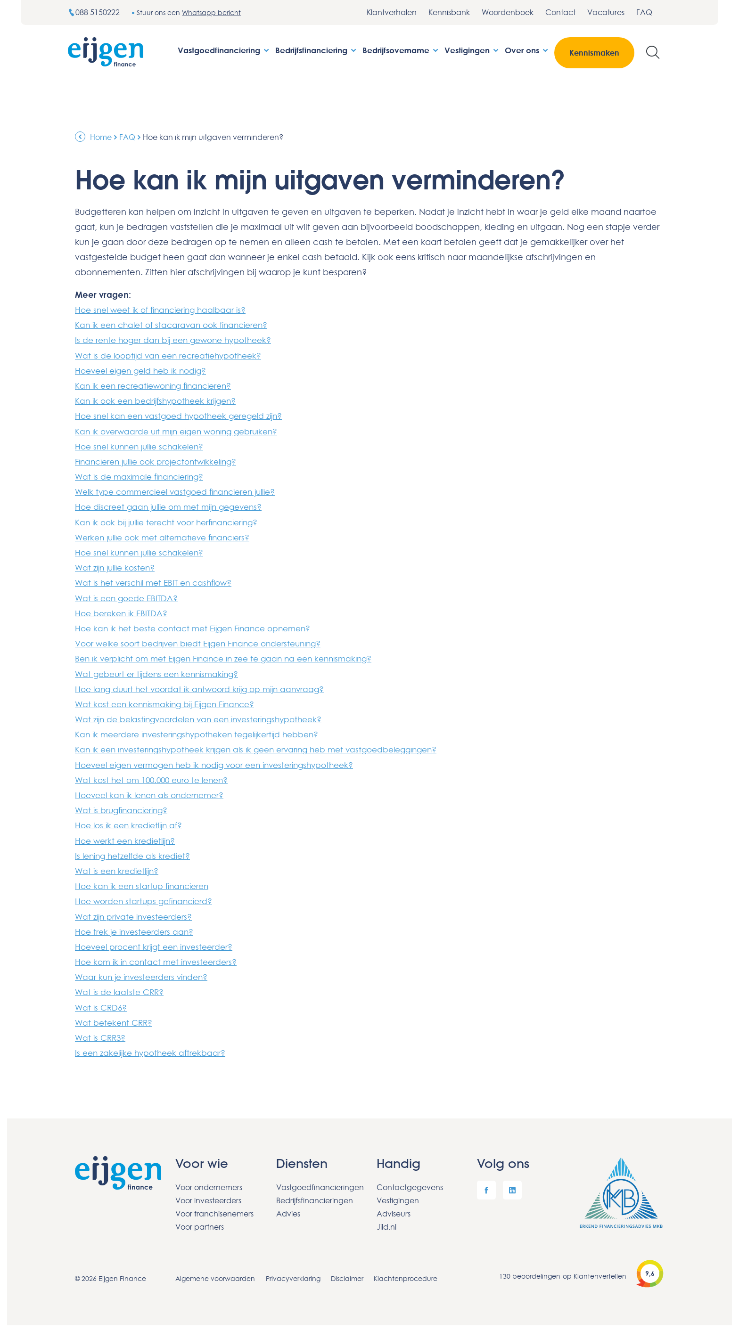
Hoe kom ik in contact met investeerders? (160, 958)
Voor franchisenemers (214, 1209)
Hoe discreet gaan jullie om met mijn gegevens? (175, 505)
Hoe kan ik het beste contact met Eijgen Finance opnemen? (200, 626)
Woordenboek (508, 12)
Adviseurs (394, 1209)
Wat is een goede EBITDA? (129, 596)
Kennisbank (449, 12)
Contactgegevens (410, 1182)
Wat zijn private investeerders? (137, 912)
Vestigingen (472, 50)
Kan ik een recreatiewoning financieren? (159, 385)
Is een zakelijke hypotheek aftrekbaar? (154, 1048)
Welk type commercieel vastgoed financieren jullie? (183, 490)
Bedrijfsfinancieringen (314, 1195)
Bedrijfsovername (401, 50)
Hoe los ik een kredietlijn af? (132, 822)
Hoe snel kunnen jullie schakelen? (144, 445)
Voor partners (199, 1222)
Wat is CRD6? (102, 1003)
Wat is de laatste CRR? (121, 988)
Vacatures (605, 12)
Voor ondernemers (208, 1182)
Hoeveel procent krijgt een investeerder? (159, 943)
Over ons (527, 50)
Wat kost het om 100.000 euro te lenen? (156, 777)
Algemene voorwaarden (215, 1274)
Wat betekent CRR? (115, 1018)
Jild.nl (386, 1222)
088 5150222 (95, 12)
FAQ (644, 12)
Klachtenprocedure (408, 1274)
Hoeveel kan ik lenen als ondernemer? (154, 792)
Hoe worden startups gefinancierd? (147, 897)
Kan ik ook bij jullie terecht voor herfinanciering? (174, 520)
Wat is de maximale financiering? (144, 475)
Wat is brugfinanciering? (124, 807)
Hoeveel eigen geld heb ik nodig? (145, 370)
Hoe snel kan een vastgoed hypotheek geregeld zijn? (185, 415)
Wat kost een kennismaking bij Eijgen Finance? (171, 701)
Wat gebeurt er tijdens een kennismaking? (161, 671)
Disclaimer (348, 1274)
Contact (560, 12)
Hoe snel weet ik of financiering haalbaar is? (166, 309)
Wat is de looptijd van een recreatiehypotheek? (174, 355)
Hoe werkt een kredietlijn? (128, 837)
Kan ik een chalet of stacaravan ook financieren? (177, 324)
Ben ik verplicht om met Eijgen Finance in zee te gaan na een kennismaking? (234, 656)
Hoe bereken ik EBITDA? (123, 611)
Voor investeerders (208, 1195)
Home (101, 137)
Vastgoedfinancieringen (319, 1182)
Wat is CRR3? (102, 1033)
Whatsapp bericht (212, 12)
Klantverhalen (392, 12)
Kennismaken (594, 52)
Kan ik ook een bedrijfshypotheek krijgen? (161, 400)
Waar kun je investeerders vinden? (145, 973)
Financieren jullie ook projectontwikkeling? (163, 460)
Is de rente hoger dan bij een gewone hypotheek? (179, 340)
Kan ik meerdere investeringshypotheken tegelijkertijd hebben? (205, 731)
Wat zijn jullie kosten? (118, 566)
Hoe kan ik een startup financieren (145, 882)
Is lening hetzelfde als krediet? (136, 852)
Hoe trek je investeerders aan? (137, 927)
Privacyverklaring (293, 1274)
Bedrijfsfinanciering (316, 50)
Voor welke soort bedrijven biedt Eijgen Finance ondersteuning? (207, 641)
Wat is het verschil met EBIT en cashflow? (158, 581)
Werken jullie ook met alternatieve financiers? (169, 535)
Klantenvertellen (600, 1271)
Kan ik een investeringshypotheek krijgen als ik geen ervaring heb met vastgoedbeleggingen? (268, 747)
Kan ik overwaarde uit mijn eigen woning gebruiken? (183, 430)
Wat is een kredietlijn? (119, 867)
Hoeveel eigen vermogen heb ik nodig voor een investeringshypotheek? (225, 762)
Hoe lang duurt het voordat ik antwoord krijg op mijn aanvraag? (206, 686)
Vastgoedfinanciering (224, 50)
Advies (288, 1209)
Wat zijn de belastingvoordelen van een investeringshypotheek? (207, 716)
